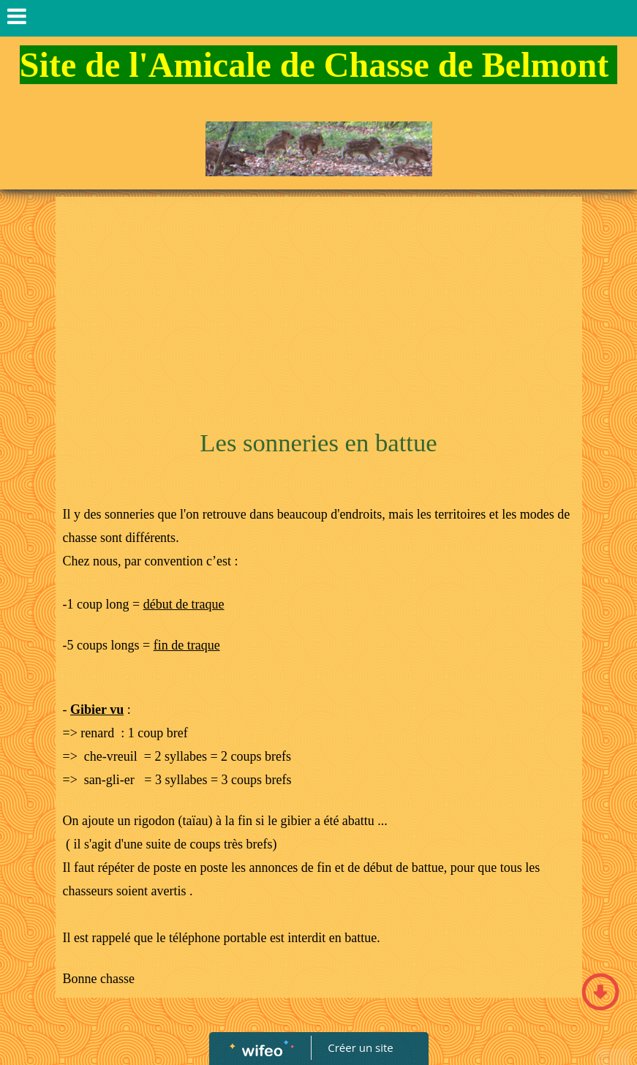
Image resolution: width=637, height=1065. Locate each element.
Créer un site (360, 1047)
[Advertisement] (319, 313)
